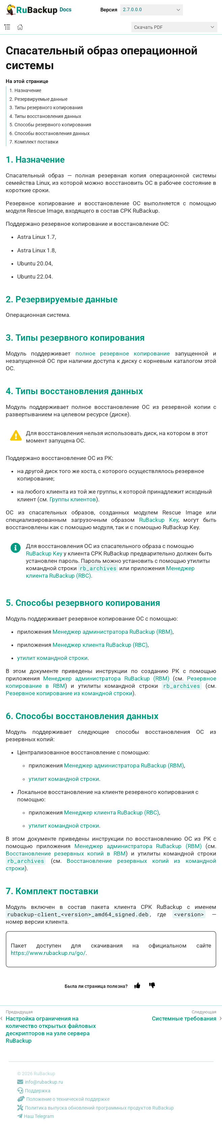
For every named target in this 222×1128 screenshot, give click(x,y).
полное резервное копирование (122, 353)
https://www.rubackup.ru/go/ (48, 953)
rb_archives (98, 568)
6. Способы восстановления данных (49, 133)
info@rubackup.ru (40, 1082)
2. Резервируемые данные (38, 99)
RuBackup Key (158, 519)
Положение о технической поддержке (63, 1099)
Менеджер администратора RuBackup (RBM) (112, 631)
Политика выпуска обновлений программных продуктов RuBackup (95, 1108)
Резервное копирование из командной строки (69, 693)
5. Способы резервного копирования (50, 124)
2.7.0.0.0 (132, 9)
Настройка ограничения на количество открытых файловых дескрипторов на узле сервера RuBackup (51, 1029)
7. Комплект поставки (33, 141)
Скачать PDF (148, 27)
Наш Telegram (35, 1116)
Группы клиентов (73, 499)
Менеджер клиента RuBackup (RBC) (100, 644)
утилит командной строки (52, 658)
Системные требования (184, 1018)
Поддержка (34, 1091)
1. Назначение (25, 90)
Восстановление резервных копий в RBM (66, 853)
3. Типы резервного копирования (46, 107)
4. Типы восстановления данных (45, 116)
